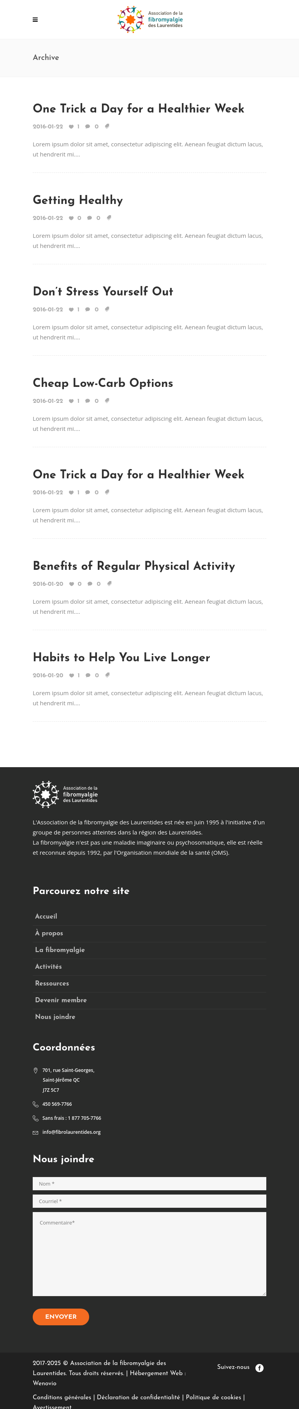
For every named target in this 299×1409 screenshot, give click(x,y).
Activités (48, 967)
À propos (49, 933)
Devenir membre (61, 1000)
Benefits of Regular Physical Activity (134, 567)
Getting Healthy (78, 201)
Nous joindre (55, 1017)
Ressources (52, 983)
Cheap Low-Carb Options (103, 384)
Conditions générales (62, 1398)
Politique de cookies (213, 1398)
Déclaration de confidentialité (138, 1398)
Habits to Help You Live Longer (121, 658)
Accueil (46, 917)
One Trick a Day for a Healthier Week (138, 110)
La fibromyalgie (60, 950)
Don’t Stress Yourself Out (103, 292)
